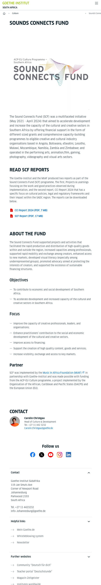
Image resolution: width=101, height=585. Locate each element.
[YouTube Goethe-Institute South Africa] (50, 454)
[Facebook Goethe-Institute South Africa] (32, 454)
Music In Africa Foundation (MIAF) (62, 372)
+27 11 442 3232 (37, 425)
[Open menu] (96, 3)
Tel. (22, 507)
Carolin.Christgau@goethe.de (38, 428)
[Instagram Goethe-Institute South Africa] (59, 454)
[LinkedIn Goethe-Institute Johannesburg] (68, 454)
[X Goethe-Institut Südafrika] (41, 454)
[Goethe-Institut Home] (16, 3)
